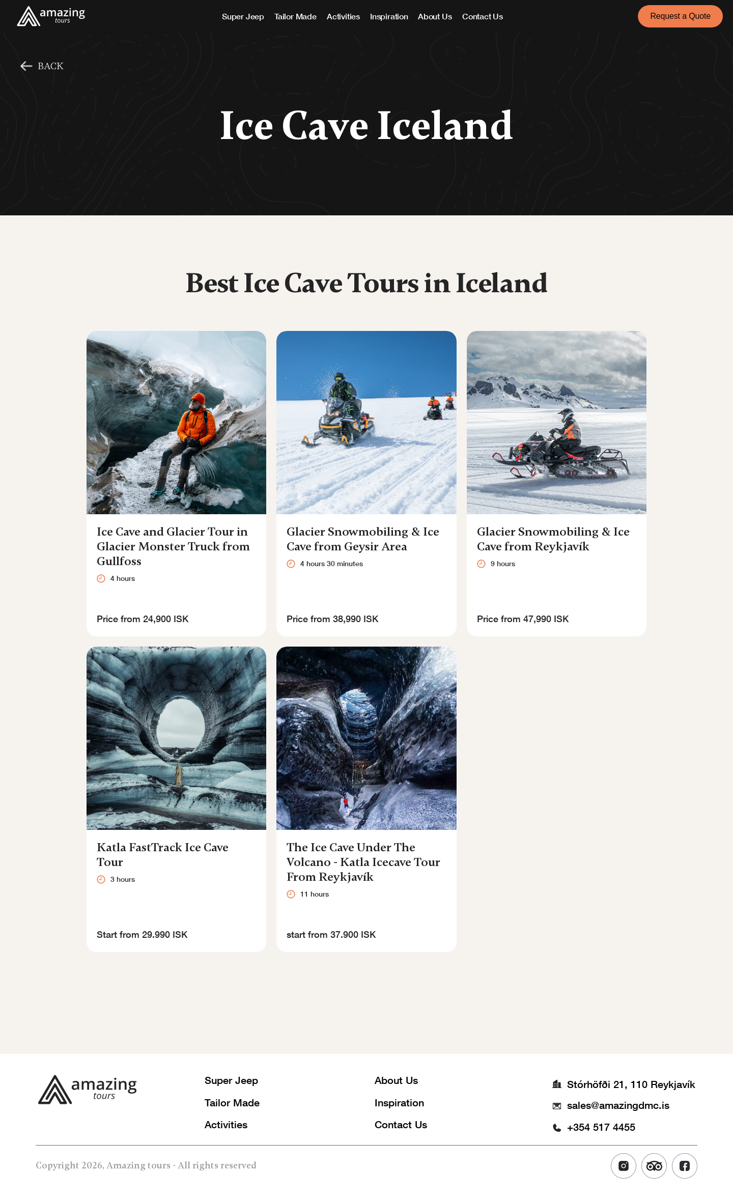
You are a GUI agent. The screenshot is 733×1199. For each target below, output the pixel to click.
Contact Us (482, 16)
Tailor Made (295, 16)
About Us (435, 16)
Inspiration (389, 16)
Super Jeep (243, 16)
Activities (343, 16)
